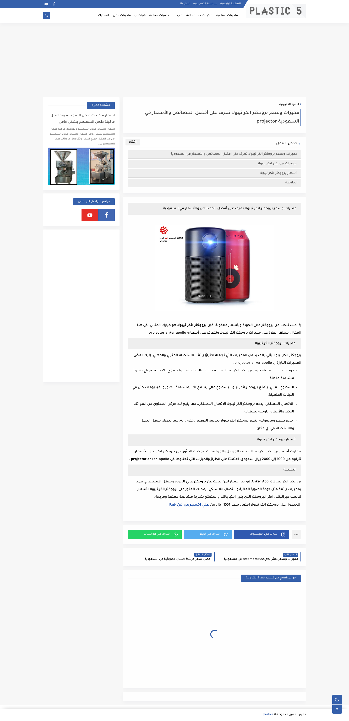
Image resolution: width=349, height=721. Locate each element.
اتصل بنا (185, 3)
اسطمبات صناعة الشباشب (154, 15)
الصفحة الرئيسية (230, 3)
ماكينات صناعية (227, 15)
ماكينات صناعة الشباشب (195, 15)
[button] (261, 534)
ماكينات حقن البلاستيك (114, 15)
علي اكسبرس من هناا (189, 505)
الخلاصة (291, 183)
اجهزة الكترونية (289, 104)
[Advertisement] (174, 60)
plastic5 (268, 714)
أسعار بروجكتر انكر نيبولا (279, 173)
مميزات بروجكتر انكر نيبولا (278, 164)
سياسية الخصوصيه (205, 3)
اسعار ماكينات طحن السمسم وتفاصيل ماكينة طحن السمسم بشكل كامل (82, 119)
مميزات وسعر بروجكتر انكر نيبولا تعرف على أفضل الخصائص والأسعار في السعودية (234, 154)
